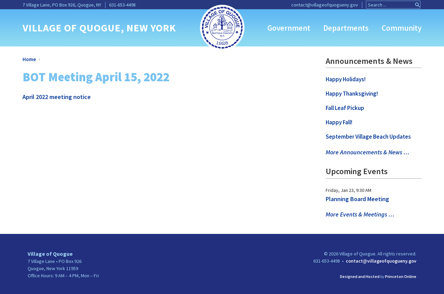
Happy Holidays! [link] (346, 79)
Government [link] (288, 28)
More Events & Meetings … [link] (360, 214)
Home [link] (29, 59)
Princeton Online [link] (400, 276)
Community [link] (401, 28)
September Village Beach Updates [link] (368, 136)
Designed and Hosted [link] (360, 276)
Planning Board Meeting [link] (357, 199)
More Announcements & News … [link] (367, 152)
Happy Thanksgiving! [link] (352, 93)
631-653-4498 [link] (122, 5)
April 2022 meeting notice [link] (57, 97)
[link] (222, 27)
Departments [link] (346, 28)
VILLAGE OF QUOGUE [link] (72, 27)
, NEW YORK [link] (148, 27)
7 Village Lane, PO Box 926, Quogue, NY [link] (62, 5)
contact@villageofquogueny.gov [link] (324, 5)
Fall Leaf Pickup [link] (345, 108)
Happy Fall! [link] (339, 122)
